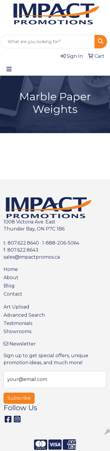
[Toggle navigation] (9, 69)
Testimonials (18, 323)
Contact (13, 294)
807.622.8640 (23, 243)
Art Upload (16, 307)
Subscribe (19, 398)
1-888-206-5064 (60, 243)
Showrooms (17, 331)
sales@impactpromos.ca (32, 257)
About (11, 277)
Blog (9, 286)
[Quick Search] (47, 41)
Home (11, 269)
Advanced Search (24, 315)
